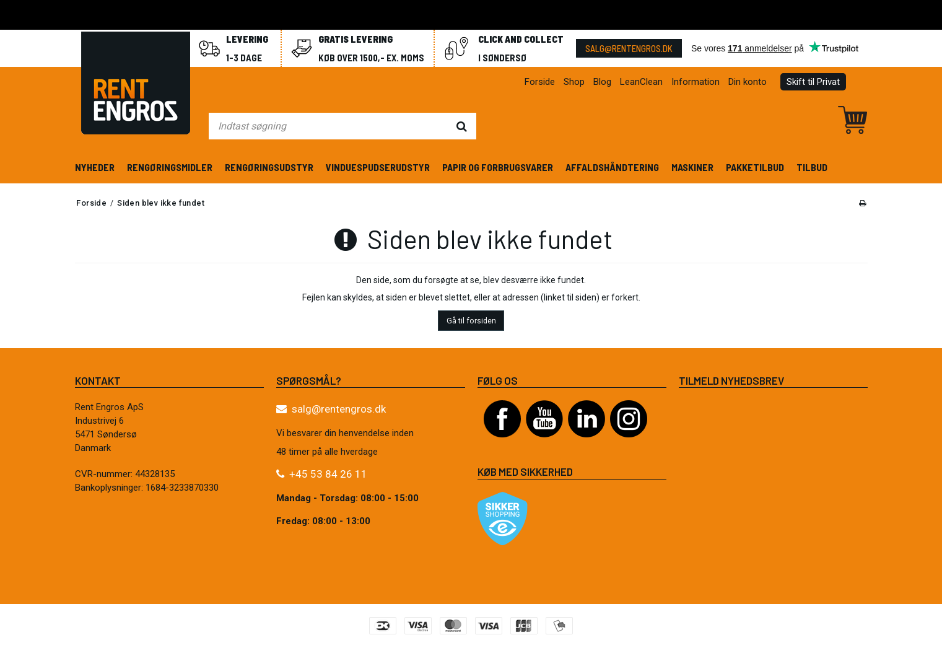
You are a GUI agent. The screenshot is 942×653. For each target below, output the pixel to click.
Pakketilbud (755, 167)
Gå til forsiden (471, 321)
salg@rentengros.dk (629, 48)
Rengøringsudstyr (269, 167)
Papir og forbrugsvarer (497, 167)
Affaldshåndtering (612, 167)
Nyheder (95, 167)
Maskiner (692, 167)
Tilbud (811, 167)
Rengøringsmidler (169, 167)
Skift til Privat (813, 81)
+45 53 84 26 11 (328, 474)
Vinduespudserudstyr (378, 167)
